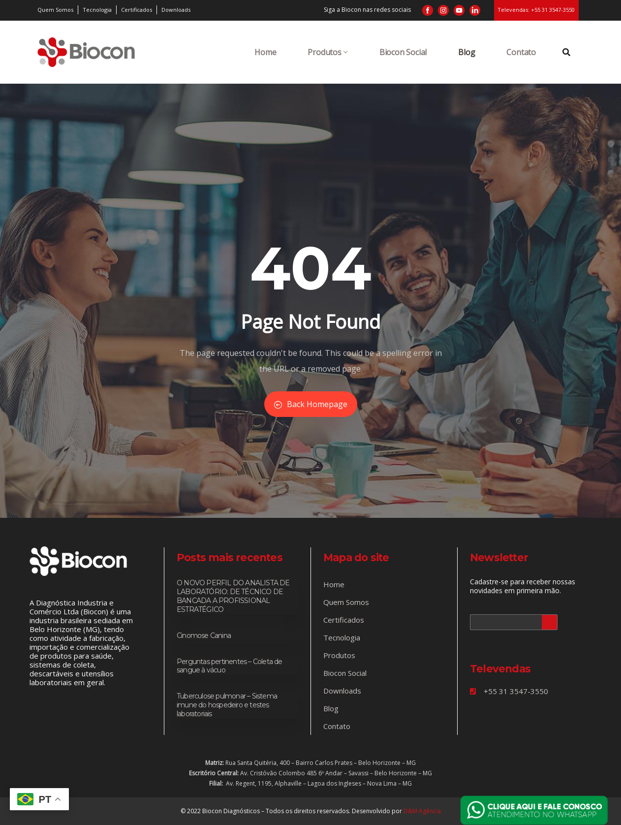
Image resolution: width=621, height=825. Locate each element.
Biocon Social (403, 52)
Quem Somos (346, 602)
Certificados (343, 620)
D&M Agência (422, 811)
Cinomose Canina (204, 635)
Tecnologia (341, 637)
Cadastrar (550, 622)
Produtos (327, 52)
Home (265, 52)
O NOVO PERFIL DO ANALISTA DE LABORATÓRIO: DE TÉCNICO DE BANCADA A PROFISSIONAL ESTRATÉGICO (233, 596)
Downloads (342, 691)
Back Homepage (310, 404)
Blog (466, 52)
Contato (521, 52)
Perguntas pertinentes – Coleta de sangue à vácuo (229, 666)
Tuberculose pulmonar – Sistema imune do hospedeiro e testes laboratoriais (227, 705)
